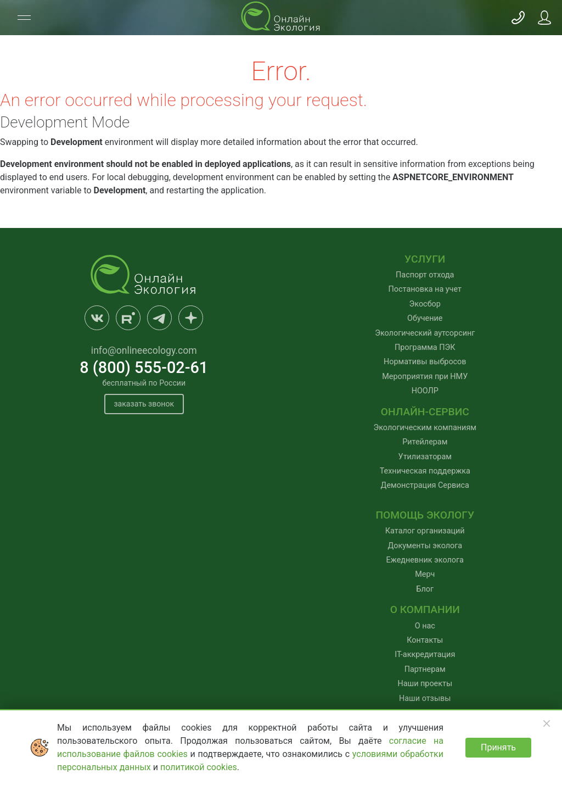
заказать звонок (144, 404)
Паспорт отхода (425, 275)
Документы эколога (424, 545)
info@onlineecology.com (144, 350)
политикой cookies (198, 767)
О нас (425, 626)
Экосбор (425, 304)
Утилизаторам (425, 456)
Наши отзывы (425, 698)
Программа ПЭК (425, 347)
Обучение (424, 318)
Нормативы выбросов (425, 361)
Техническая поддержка (425, 471)
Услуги (424, 259)
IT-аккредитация (425, 654)
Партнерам (425, 669)
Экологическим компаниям (425, 427)
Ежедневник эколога (425, 560)
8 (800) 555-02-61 (144, 367)
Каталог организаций (425, 531)
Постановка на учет (425, 289)
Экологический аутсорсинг (425, 333)
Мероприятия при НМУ (425, 376)
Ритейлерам (424, 442)
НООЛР (425, 391)
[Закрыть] (546, 723)
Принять (498, 747)
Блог (425, 589)
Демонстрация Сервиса (425, 485)
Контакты (425, 640)
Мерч (425, 574)
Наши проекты (424, 683)
